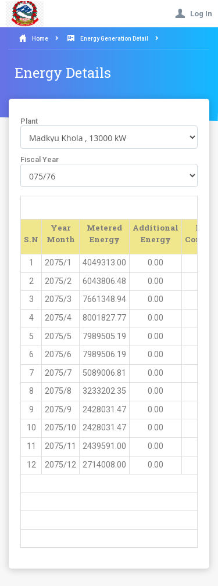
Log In (193, 13)
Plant (29, 121)
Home (40, 38)
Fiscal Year (39, 159)
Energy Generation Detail (114, 38)
